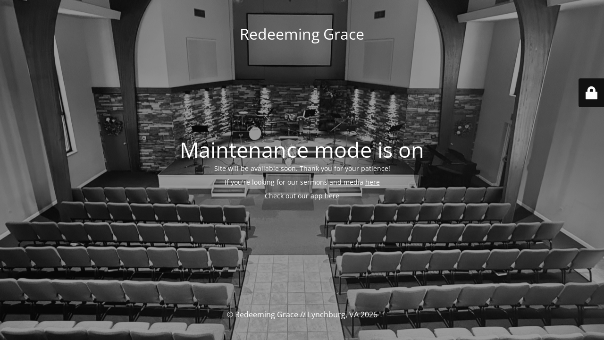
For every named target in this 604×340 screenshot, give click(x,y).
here (372, 182)
